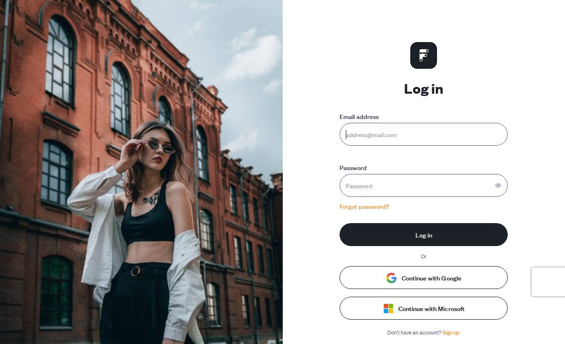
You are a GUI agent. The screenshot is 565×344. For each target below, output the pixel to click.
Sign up (451, 331)
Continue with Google (423, 277)
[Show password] (498, 185)
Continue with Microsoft (424, 308)
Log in (424, 234)
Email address (359, 116)
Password (353, 167)
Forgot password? (364, 206)
